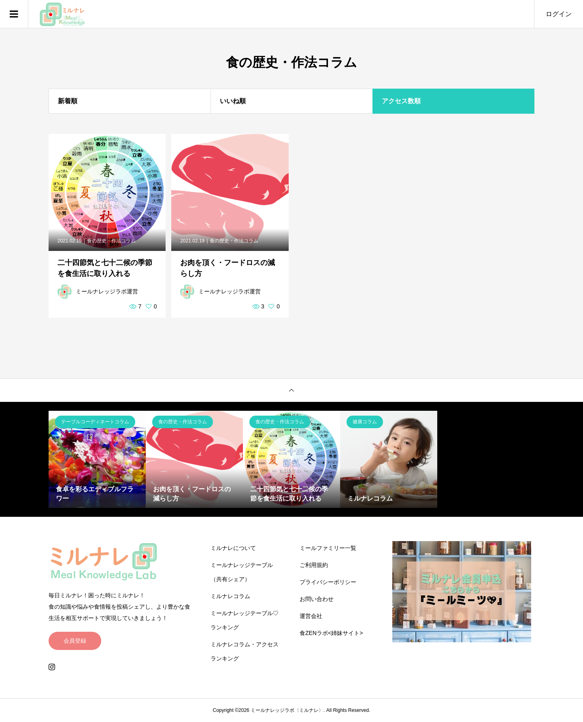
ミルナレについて (233, 548)
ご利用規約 (314, 565)
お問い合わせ (317, 599)
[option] (97, 459)
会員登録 (75, 640)
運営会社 (311, 616)
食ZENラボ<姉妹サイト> (331, 633)
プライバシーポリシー (328, 582)
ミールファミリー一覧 (328, 548)
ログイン (559, 14)
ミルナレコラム (230, 596)
